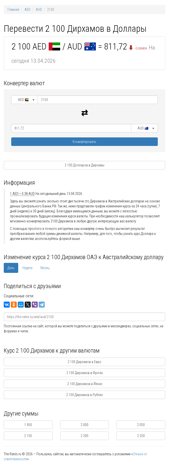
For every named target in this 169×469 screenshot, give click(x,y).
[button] (24, 99)
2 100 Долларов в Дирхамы (84, 165)
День (10, 268)
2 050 (141, 425)
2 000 (84, 425)
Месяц (44, 268)
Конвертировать (84, 142)
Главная (13, 9)
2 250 (141, 436)
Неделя (27, 268)
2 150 (28, 436)
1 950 (28, 425)
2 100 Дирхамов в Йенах (84, 384)
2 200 (84, 436)
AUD (39, 9)
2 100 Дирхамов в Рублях (84, 395)
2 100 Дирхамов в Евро (84, 362)
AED (27, 9)
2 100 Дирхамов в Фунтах (84, 373)
